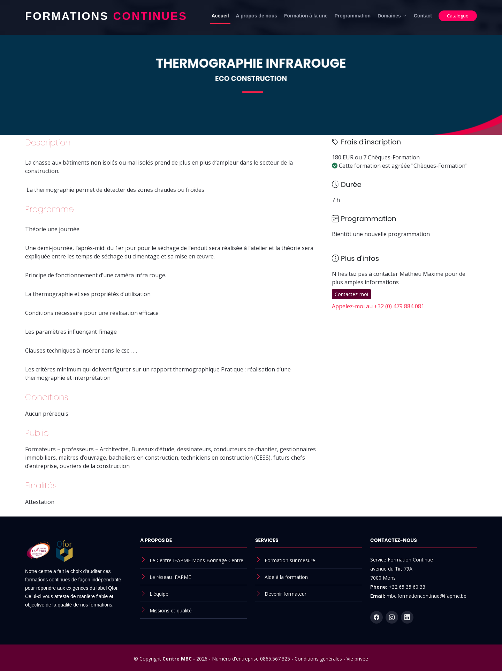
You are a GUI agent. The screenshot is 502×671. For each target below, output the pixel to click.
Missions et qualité (171, 610)
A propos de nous (256, 15)
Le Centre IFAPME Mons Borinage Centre (196, 560)
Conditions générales (318, 658)
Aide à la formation (286, 577)
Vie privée (357, 658)
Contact (423, 15)
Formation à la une (305, 15)
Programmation (352, 15)
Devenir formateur (285, 593)
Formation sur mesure (290, 560)
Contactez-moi (351, 294)
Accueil (220, 15)
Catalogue (458, 16)
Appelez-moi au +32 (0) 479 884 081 (378, 306)
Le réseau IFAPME (170, 577)
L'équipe (159, 593)
